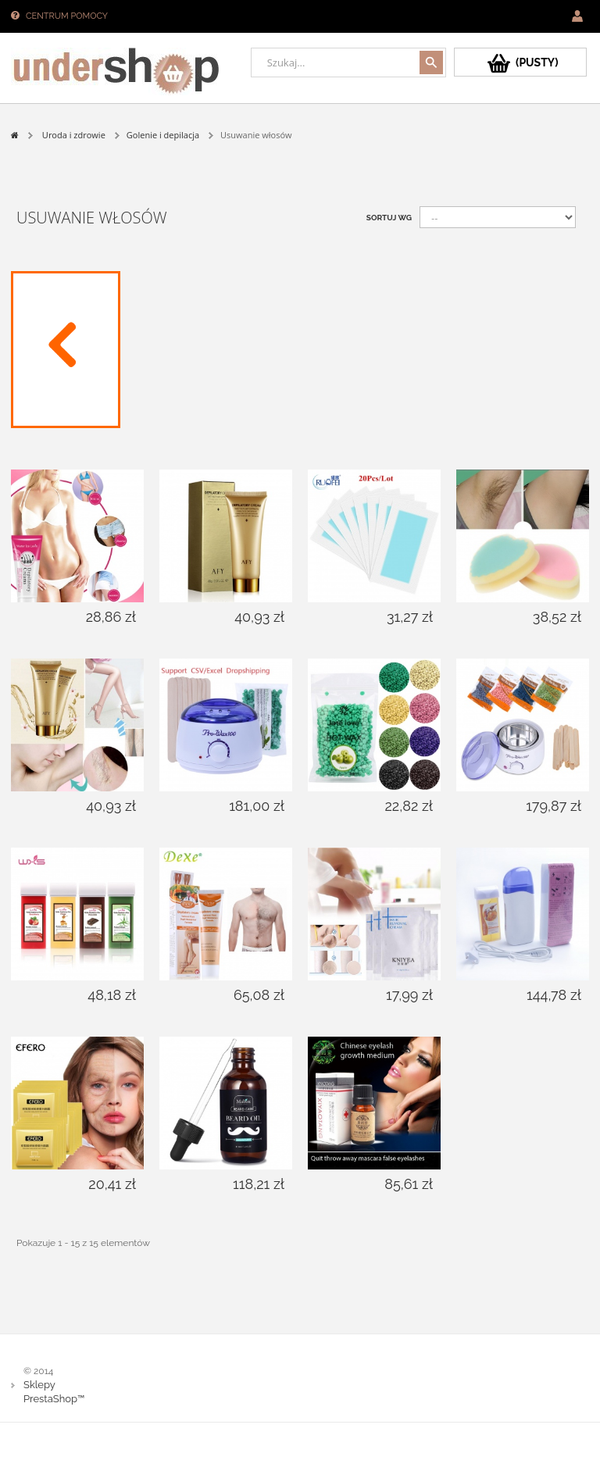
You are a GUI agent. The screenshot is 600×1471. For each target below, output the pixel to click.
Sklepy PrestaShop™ (53, 1392)
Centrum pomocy (67, 16)
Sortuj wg (389, 217)
